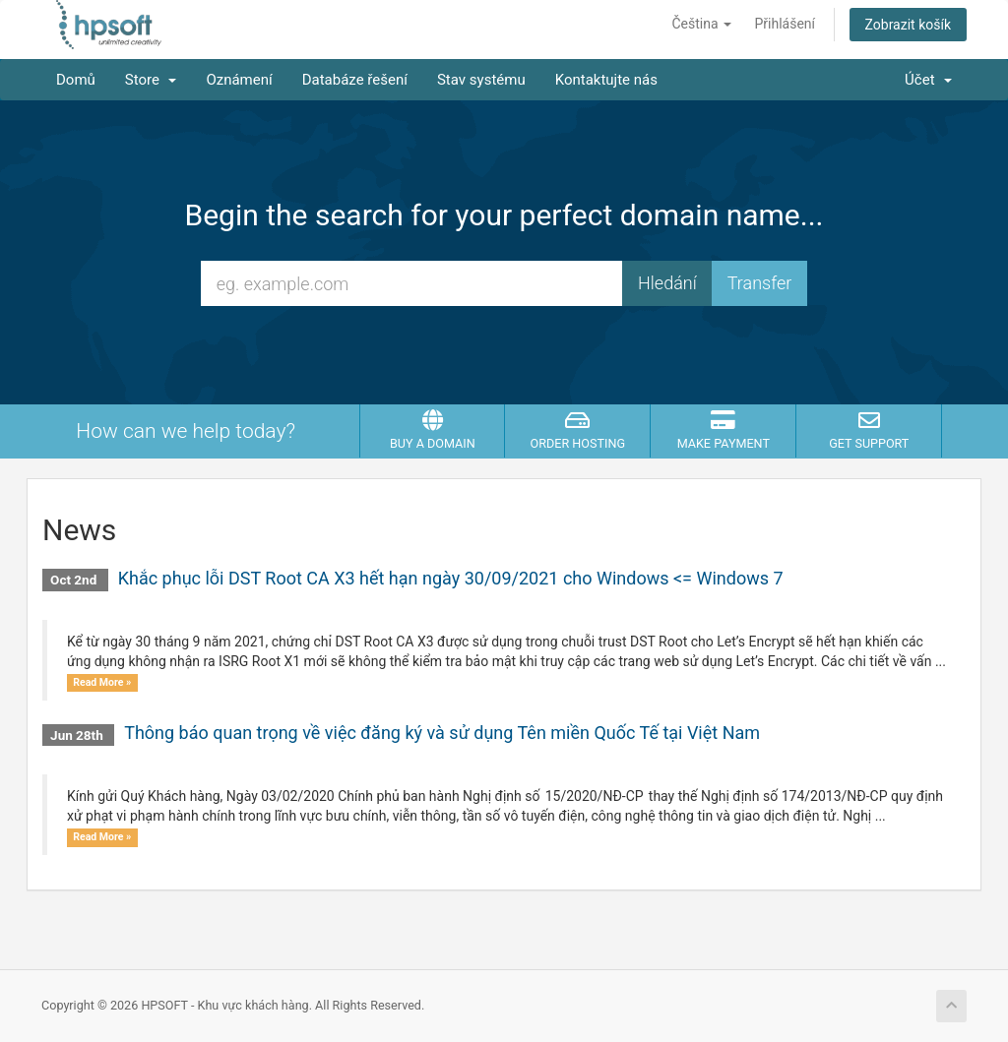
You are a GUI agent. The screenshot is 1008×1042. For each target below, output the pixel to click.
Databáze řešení (355, 80)
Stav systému (481, 80)
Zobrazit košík (908, 24)
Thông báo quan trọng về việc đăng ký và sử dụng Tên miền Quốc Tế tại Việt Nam (442, 732)
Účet (928, 80)
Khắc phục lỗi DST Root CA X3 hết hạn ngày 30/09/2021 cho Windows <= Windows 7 (451, 578)
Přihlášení (785, 23)
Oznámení (239, 80)
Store (151, 80)
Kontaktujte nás (606, 80)
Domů (75, 80)
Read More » (102, 682)
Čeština (701, 23)
